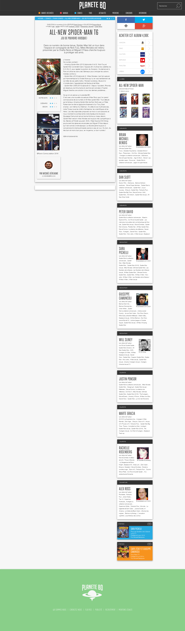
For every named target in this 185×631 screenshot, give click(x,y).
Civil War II (129, 392)
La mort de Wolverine (142, 399)
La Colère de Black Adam (132, 511)
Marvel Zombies (139, 224)
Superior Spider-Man (137, 357)
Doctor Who (123, 183)
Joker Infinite (123, 308)
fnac (132, 48)
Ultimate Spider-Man (125, 148)
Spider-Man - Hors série (126, 234)
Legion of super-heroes (140, 162)
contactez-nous (76, 609)
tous (90, 13)
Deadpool (147, 234)
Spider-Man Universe (125, 348)
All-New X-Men (127, 277)
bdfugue (132, 60)
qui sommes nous (59, 609)
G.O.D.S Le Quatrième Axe (127, 419)
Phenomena (127, 153)
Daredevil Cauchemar (130, 151)
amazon (132, 43)
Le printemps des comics (133, 516)
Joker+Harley (127, 497)
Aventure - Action (74, 26)
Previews (115, 13)
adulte (57, 26)
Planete (93, 6)
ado (53, 26)
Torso (121, 151)
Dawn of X (141, 421)
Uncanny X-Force (133, 396)
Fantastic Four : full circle (138, 506)
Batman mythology (131, 513)
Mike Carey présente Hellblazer (128, 316)
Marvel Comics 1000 (139, 192)
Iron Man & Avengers (136, 431)
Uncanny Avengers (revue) (132, 362)
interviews (143, 13)
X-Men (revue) (138, 234)
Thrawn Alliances (129, 460)
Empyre (127, 190)
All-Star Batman (135, 318)
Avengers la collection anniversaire (130, 155)
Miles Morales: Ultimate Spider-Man (134, 268)
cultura (132, 54)
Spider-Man (134, 190)
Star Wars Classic (142, 313)
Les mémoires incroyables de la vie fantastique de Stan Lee (134, 222)
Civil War (134, 153)
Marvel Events (123, 396)
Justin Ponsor (128, 379)
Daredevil (127, 467)
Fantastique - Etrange (87, 26)
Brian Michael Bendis (123, 139)
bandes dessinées (46, 13)
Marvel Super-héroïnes (126, 158)
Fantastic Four (143, 190)
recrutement (110, 609)
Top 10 (121, 499)
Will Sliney (125, 340)
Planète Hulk (132, 227)
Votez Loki (136, 465)
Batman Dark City (124, 304)
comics (78, 13)
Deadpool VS (128, 465)
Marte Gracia (127, 414)
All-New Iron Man (145, 396)
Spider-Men (130, 275)
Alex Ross (124, 489)
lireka (132, 71)
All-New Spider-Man (131, 85)
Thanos (125, 426)
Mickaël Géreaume (50, 173)
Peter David (126, 212)
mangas (64, 13)
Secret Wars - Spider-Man (127, 399)
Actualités (102, 13)
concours (129, 13)
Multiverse (145, 155)
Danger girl (130, 387)
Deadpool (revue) (124, 318)
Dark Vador (144, 465)
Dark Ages (128, 421)
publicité (98, 609)
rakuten (132, 66)
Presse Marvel (96, 24)
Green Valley (142, 316)
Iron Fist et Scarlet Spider (136, 220)
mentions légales (125, 609)
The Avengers (144, 394)
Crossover (132, 160)
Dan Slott (124, 177)
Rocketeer (122, 494)
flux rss (88, 609)
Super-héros (98, 26)
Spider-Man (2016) (133, 265)
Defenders (122, 389)
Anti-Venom (130, 195)
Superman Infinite (124, 506)
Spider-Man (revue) (141, 195)
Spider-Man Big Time (125, 192)
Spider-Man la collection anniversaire (130, 217)
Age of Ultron (138, 158)
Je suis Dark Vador (130, 313)
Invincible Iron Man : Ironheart (137, 426)
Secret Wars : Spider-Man (138, 231)
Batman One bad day (125, 306)
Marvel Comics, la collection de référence (131, 229)
